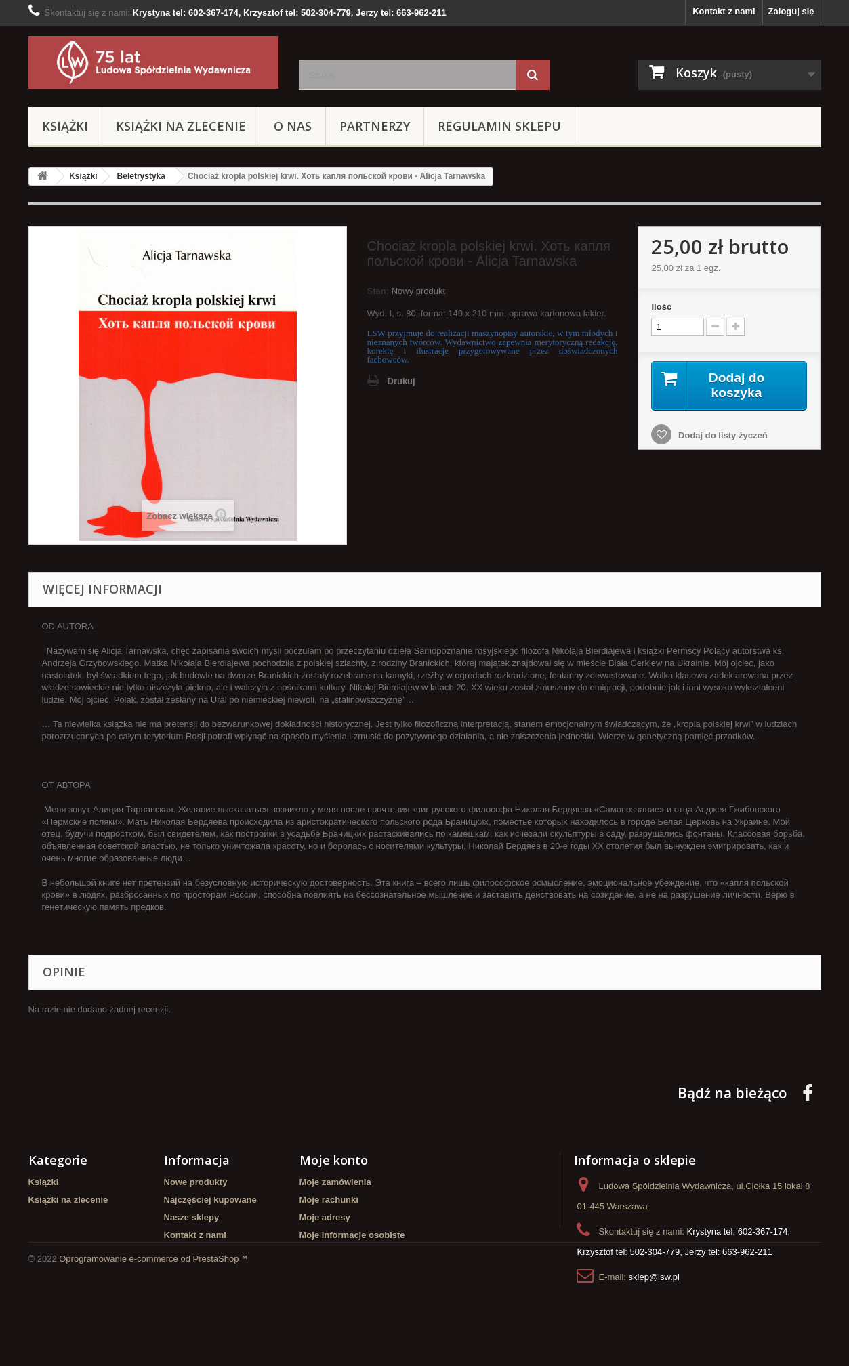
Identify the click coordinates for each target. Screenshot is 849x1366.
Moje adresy (324, 1217)
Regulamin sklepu (499, 126)
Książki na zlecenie (181, 126)
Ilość (661, 307)
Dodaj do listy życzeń (721, 436)
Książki (65, 126)
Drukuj (401, 381)
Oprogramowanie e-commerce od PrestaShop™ (153, 1329)
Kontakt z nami (723, 11)
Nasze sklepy (192, 1217)
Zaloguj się (791, 11)
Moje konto (333, 1160)
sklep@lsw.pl (654, 1277)
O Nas (293, 126)
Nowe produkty (196, 1182)
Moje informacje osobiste (352, 1235)
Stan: (378, 291)
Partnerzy (374, 126)
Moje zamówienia (335, 1182)
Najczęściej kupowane (210, 1200)
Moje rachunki (328, 1200)
